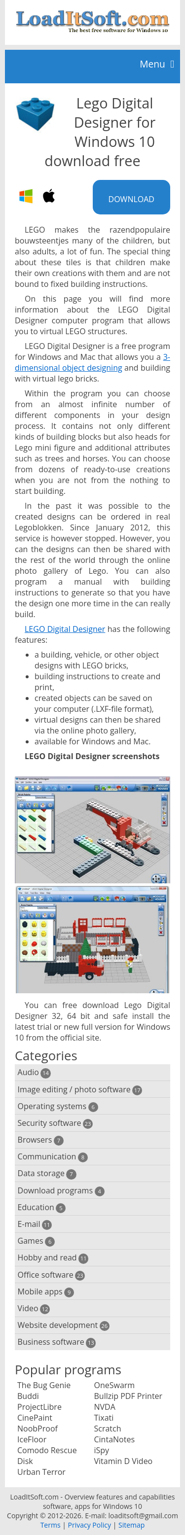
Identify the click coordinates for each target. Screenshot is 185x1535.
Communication (53, 1156)
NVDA (104, 1406)
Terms (50, 1525)
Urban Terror (41, 1471)
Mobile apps (46, 1291)
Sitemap (131, 1525)
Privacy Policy (89, 1525)
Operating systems (58, 1106)
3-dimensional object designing (92, 362)
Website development (64, 1325)
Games (36, 1241)
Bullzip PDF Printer (128, 1396)
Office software (51, 1275)
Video (34, 1308)
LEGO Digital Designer (65, 629)
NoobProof (37, 1428)
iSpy (102, 1450)
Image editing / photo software (80, 1089)
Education (42, 1207)
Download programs (61, 1190)
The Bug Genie (44, 1385)
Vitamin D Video (123, 1461)
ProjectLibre (39, 1406)
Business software (57, 1342)
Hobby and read (53, 1257)
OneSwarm (114, 1385)
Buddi (28, 1396)
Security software (55, 1123)
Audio (34, 1072)
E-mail (35, 1224)
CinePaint (34, 1417)
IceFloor (31, 1439)
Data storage (47, 1173)
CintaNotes (114, 1439)
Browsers (41, 1140)
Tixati (104, 1417)
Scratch (107, 1428)
